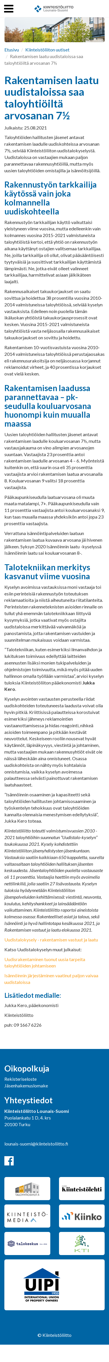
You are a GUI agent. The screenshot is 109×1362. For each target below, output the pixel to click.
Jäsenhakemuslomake (26, 1085)
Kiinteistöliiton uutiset (47, 49)
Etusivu (11, 49)
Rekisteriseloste (20, 1079)
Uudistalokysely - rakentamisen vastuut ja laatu (51, 939)
